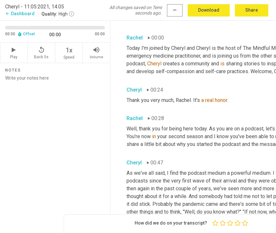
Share (251, 10)
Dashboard (20, 13)
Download (208, 10)
